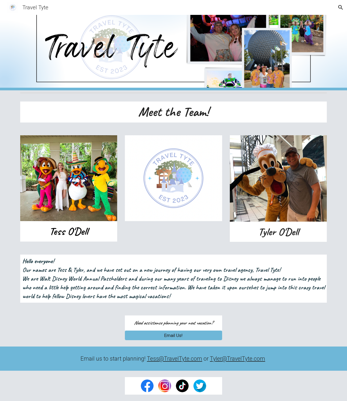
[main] (173, 112)
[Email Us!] (173, 335)
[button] (340, 7)
